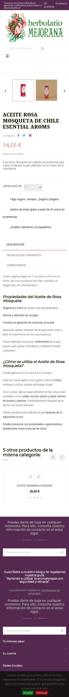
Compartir (18, 136)
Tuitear (24, 136)
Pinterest (30, 136)
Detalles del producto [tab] (24, 255)
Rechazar (41, 692)
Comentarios (16, 265)
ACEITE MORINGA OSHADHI (34, 486)
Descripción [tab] (15, 244)
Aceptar (28, 692)
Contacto (61, 3)
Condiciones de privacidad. (44, 591)
